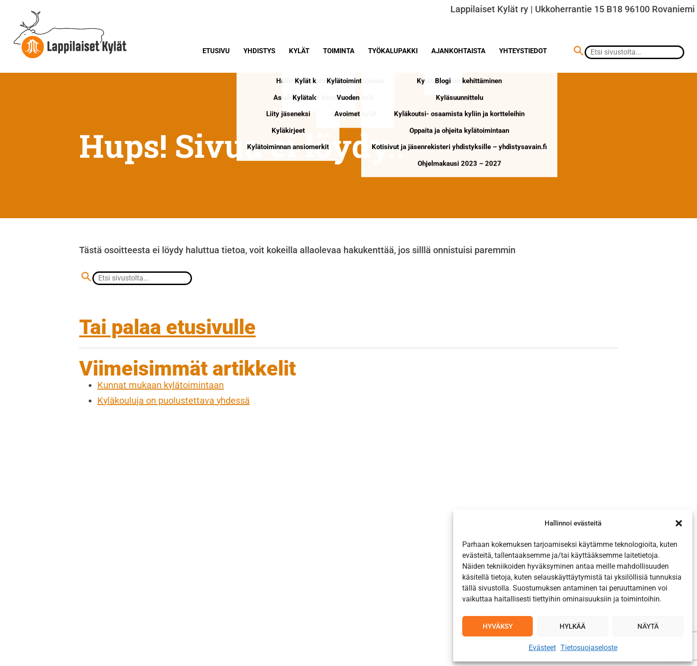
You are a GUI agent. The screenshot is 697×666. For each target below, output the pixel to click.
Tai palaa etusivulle (167, 327)
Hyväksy (498, 626)
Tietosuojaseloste (589, 647)
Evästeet (542, 647)
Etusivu (216, 51)
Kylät (299, 51)
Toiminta (338, 51)
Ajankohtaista (458, 51)
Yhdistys (259, 51)
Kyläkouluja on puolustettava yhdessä (173, 400)
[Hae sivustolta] (578, 52)
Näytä (648, 626)
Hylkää (573, 626)
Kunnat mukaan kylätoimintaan (160, 385)
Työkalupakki (393, 51)
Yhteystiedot (523, 51)
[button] (678, 523)
